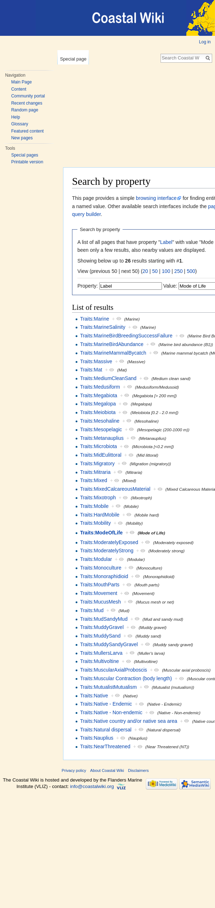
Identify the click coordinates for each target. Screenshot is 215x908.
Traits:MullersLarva (101, 653)
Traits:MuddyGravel (102, 627)
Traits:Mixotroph (98, 497)
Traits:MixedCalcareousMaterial (115, 489)
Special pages (24, 155)
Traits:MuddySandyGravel (109, 644)
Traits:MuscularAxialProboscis (113, 670)
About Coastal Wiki (107, 770)
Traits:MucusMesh (100, 602)
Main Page (21, 82)
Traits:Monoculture (100, 568)
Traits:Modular (96, 559)
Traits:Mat (91, 370)
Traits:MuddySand (100, 636)
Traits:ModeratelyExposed (109, 542)
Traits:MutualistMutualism (108, 687)
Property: (87, 286)
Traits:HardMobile (99, 515)
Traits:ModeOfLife (101, 532)
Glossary (19, 123)
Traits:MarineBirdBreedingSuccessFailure (126, 335)
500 (191, 271)
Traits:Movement (98, 593)
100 (166, 271)
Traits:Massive (96, 361)
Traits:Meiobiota (97, 412)
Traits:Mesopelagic (101, 429)
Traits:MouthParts (99, 584)
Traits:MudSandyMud (104, 619)
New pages (22, 137)
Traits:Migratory (97, 463)
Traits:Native (94, 695)
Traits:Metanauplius (102, 438)
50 (155, 271)
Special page (73, 59)
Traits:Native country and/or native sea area (128, 721)
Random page (24, 109)
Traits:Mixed (93, 480)
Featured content (27, 131)
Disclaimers (138, 770)
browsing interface (156, 198)
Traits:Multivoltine (99, 661)
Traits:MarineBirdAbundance (111, 344)
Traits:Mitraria (95, 472)
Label (166, 242)
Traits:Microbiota (98, 446)
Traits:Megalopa (98, 404)
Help (15, 117)
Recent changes (26, 103)
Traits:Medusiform (100, 387)
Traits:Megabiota (98, 395)
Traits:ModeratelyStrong (106, 550)
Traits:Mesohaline (99, 421)
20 (145, 271)
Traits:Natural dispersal (105, 729)
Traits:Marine (94, 319)
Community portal (28, 96)
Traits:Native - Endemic (106, 704)
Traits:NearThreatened (105, 746)
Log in (205, 41)
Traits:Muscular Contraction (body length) (126, 678)
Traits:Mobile (94, 506)
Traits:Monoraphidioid (104, 576)
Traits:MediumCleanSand (108, 378)
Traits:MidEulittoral (100, 455)
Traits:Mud (92, 610)
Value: (170, 286)
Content (18, 89)
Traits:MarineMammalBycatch (113, 353)
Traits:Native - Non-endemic (111, 712)
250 (178, 271)
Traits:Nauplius (96, 738)
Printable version (27, 161)
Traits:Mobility (95, 523)
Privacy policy (74, 770)
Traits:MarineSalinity (102, 327)
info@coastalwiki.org (92, 786)
